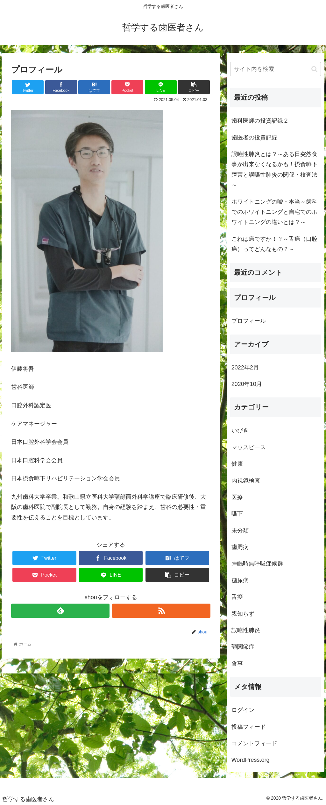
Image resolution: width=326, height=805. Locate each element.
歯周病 (240, 547)
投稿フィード (248, 727)
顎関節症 (242, 647)
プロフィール (248, 321)
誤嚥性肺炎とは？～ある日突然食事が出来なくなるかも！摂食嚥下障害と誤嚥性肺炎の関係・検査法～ (274, 169)
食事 (237, 663)
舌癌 (237, 597)
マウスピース (248, 447)
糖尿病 (240, 580)
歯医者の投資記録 (254, 137)
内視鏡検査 (245, 480)
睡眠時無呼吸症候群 (257, 563)
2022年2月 (245, 367)
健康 (237, 464)
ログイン (242, 710)
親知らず (242, 614)
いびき (240, 430)
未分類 (240, 530)
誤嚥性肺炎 (245, 630)
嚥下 (237, 514)
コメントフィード (254, 743)
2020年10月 (246, 384)
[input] (275, 69)
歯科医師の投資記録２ (260, 121)
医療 (237, 497)
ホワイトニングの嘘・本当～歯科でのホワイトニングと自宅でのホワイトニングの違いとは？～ (274, 212)
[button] (314, 69)
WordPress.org (250, 760)
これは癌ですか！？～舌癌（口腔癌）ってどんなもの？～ (274, 244)
